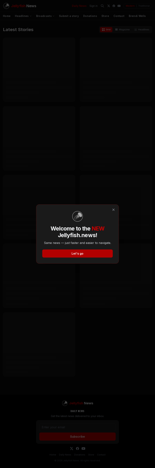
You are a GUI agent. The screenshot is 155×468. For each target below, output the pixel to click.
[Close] (113, 210)
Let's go (77, 253)
